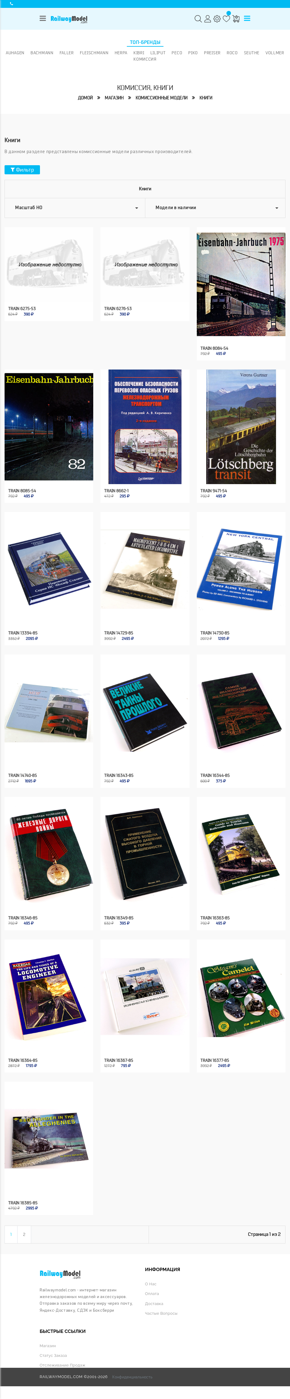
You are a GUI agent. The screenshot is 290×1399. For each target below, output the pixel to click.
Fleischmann (94, 52)
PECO (177, 52)
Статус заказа (53, 1355)
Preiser (212, 52)
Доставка (154, 1303)
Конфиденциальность (132, 1376)
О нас (151, 1284)
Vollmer (274, 52)
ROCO (232, 52)
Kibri (138, 52)
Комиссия (145, 59)
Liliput (158, 52)
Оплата (152, 1293)
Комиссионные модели (161, 98)
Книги (205, 98)
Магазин (114, 98)
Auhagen (15, 52)
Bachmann (42, 52)
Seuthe (251, 52)
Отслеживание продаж (62, 1365)
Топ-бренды (145, 42)
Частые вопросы (161, 1313)
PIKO (193, 52)
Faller (67, 52)
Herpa (121, 52)
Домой (85, 98)
